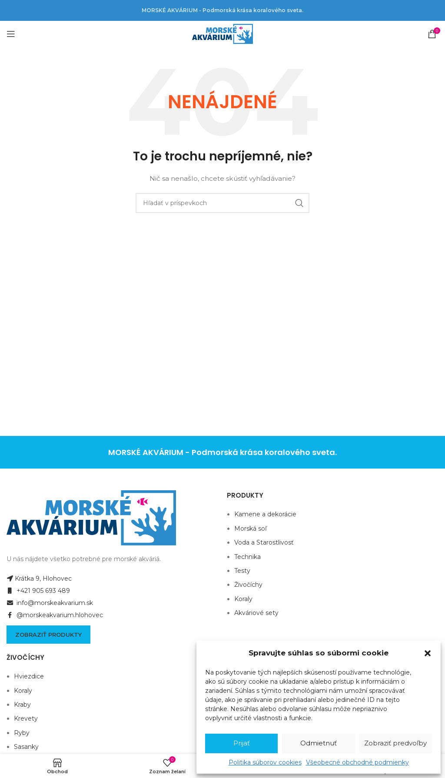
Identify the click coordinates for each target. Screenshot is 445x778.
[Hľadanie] (222, 203)
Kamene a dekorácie (265, 514)
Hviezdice (29, 676)
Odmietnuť (318, 743)
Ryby (22, 733)
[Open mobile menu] (11, 34)
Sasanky (26, 747)
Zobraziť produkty (48, 634)
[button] (427, 653)
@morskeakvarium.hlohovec (55, 615)
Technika (247, 557)
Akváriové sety (256, 613)
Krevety (26, 718)
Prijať (241, 743)
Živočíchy (248, 584)
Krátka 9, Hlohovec (39, 578)
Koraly (243, 599)
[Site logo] (222, 33)
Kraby (22, 704)
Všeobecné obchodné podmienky (357, 762)
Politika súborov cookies (265, 762)
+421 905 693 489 (38, 591)
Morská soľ (250, 528)
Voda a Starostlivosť (264, 542)
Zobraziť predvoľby (395, 743)
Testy (242, 571)
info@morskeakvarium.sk (50, 603)
